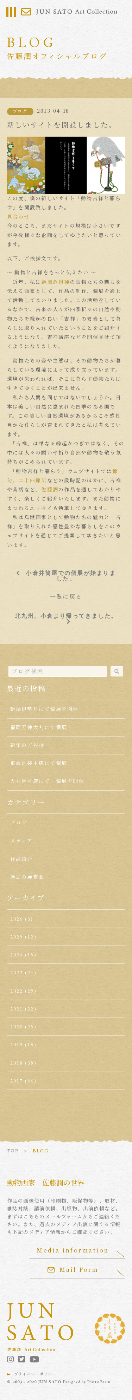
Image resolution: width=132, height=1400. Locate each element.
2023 (16, 972)
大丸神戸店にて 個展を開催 (47, 781)
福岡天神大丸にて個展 (38, 727)
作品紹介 (21, 859)
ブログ (20, 111)
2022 (16, 991)
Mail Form (73, 1269)
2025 (16, 937)
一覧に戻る (66, 597)
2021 (16, 1009)
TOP (13, 1150)
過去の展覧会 (27, 877)
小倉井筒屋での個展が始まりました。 (70, 575)
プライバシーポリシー (35, 1374)
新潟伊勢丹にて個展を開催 (44, 709)
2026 (16, 919)
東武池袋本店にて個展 (38, 763)
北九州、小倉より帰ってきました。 (66, 616)
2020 (16, 1026)
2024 (16, 954)
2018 (16, 1063)
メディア (21, 841)
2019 (16, 1044)
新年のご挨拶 (27, 745)
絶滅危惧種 (55, 282)
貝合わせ (18, 217)
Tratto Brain (99, 1381)
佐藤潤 (49, 489)
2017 (16, 1081)
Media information (73, 1250)
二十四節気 (33, 480)
